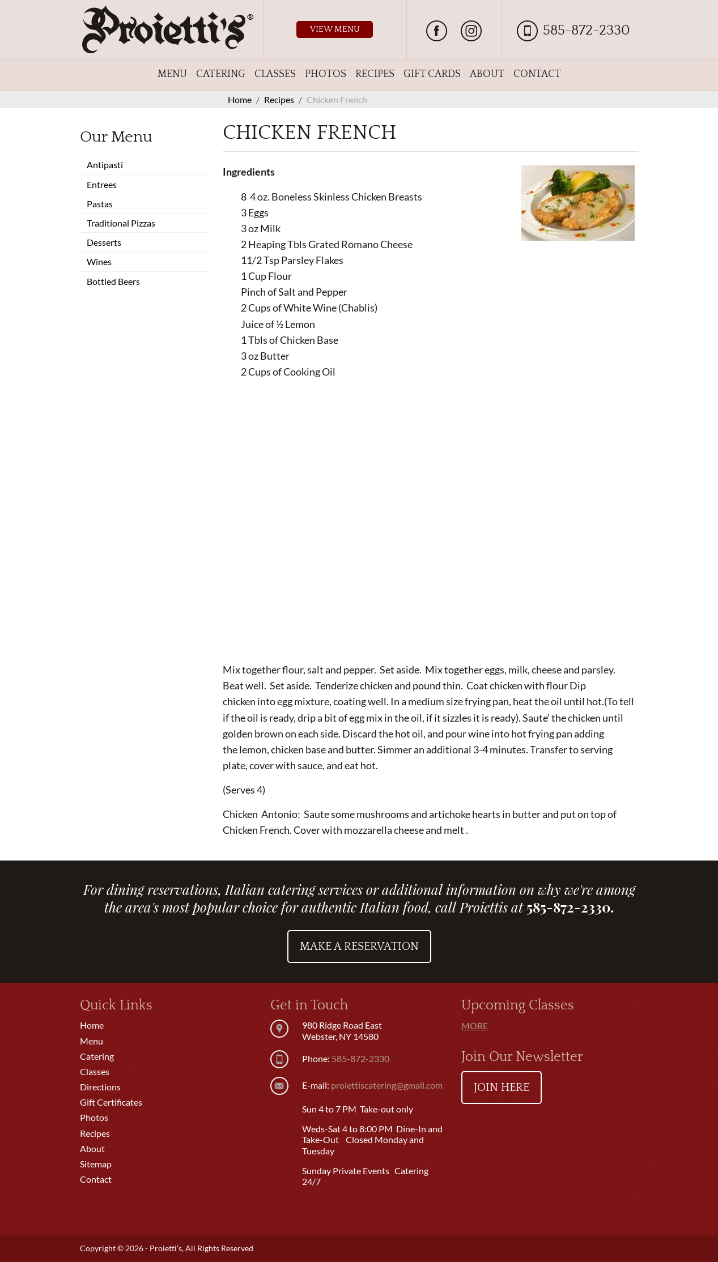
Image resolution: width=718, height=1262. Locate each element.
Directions (100, 1086)
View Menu (335, 29)
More (474, 1025)
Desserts (104, 242)
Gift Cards (432, 74)
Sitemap (96, 1163)
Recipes (374, 74)
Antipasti (105, 164)
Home (92, 1025)
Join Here (501, 1087)
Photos (325, 74)
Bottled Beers (113, 281)
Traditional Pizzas (121, 223)
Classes (275, 74)
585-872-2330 (586, 30)
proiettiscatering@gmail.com (387, 1085)
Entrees (102, 184)
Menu (172, 74)
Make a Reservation (359, 946)
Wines (99, 261)
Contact (537, 74)
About (487, 74)
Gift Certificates (111, 1102)
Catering (220, 74)
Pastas (100, 203)
